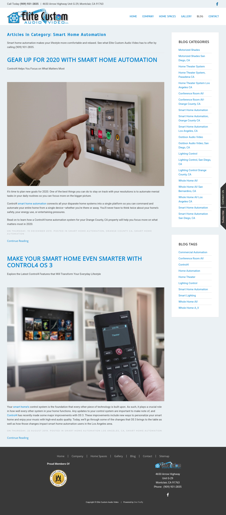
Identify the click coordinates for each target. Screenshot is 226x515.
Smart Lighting (187, 295)
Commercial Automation (193, 252)
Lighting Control (188, 283)
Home (133, 16)
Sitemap (164, 456)
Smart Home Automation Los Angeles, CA (94, 430)
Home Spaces (167, 16)
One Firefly (138, 502)
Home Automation (189, 270)
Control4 (12, 415)
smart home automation (32, 203)
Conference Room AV (191, 258)
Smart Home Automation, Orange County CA (100, 231)
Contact (213, 16)
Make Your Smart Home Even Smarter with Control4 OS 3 (74, 262)
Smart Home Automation (144, 430)
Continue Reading (17, 241)
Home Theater (187, 277)
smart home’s (21, 406)
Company (148, 16)
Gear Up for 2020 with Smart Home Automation (82, 60)
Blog (200, 16)
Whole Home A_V (189, 307)
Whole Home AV (188, 301)
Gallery (186, 16)
